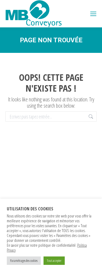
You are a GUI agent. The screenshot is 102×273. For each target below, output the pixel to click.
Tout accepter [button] (54, 260)
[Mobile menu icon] (93, 14)
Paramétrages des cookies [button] (24, 260)
